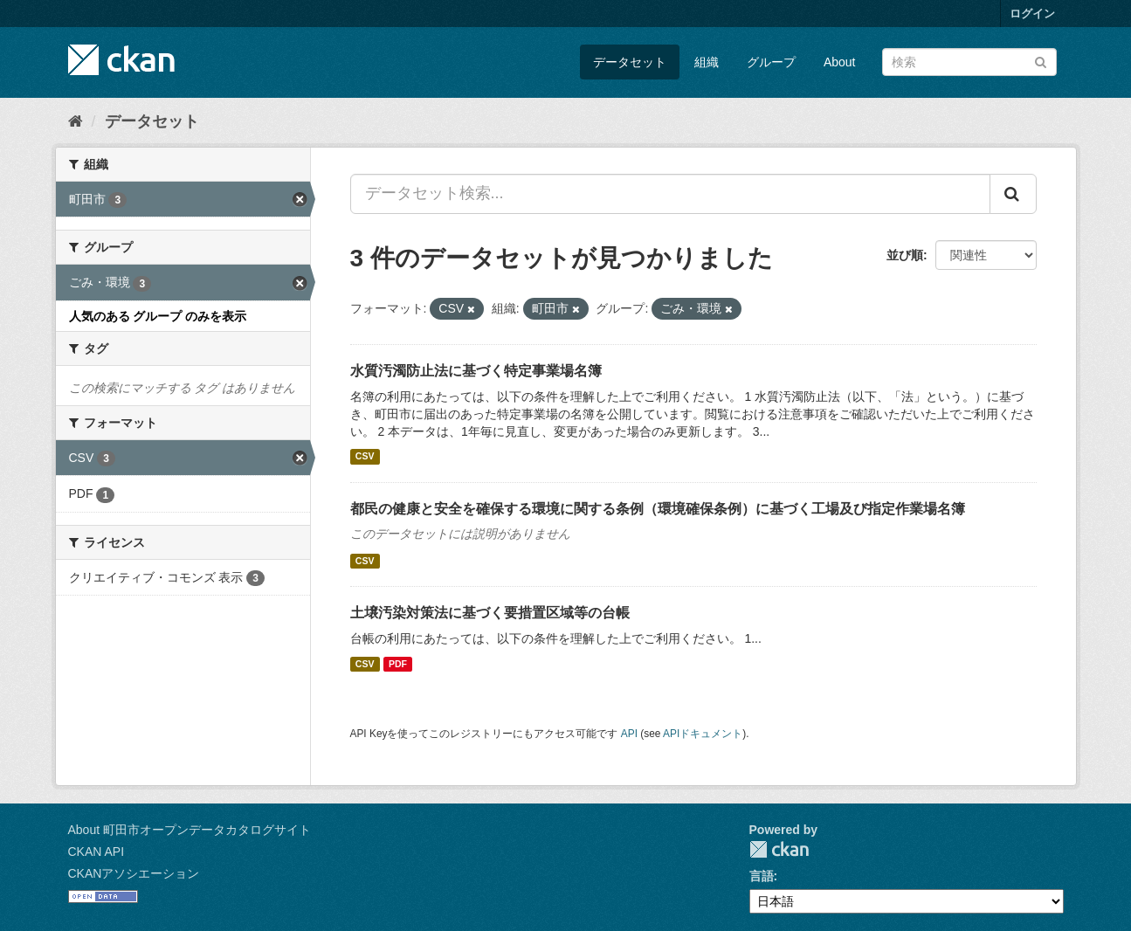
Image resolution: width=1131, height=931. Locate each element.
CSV (365, 457)
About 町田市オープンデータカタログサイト (189, 830)
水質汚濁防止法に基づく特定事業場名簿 (476, 370)
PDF (398, 664)
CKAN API (96, 852)
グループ (771, 62)
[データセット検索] (969, 62)
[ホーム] (75, 121)
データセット (629, 62)
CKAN (779, 849)
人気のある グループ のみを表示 (158, 316)
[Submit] (1040, 60)
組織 (706, 62)
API (629, 734)
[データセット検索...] (670, 194)
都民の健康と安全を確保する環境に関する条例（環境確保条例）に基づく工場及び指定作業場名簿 (657, 508)
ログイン (1032, 13)
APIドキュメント (702, 734)
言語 (761, 876)
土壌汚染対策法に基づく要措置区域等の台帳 (490, 612)
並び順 (904, 255)
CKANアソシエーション (134, 873)
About (840, 62)
